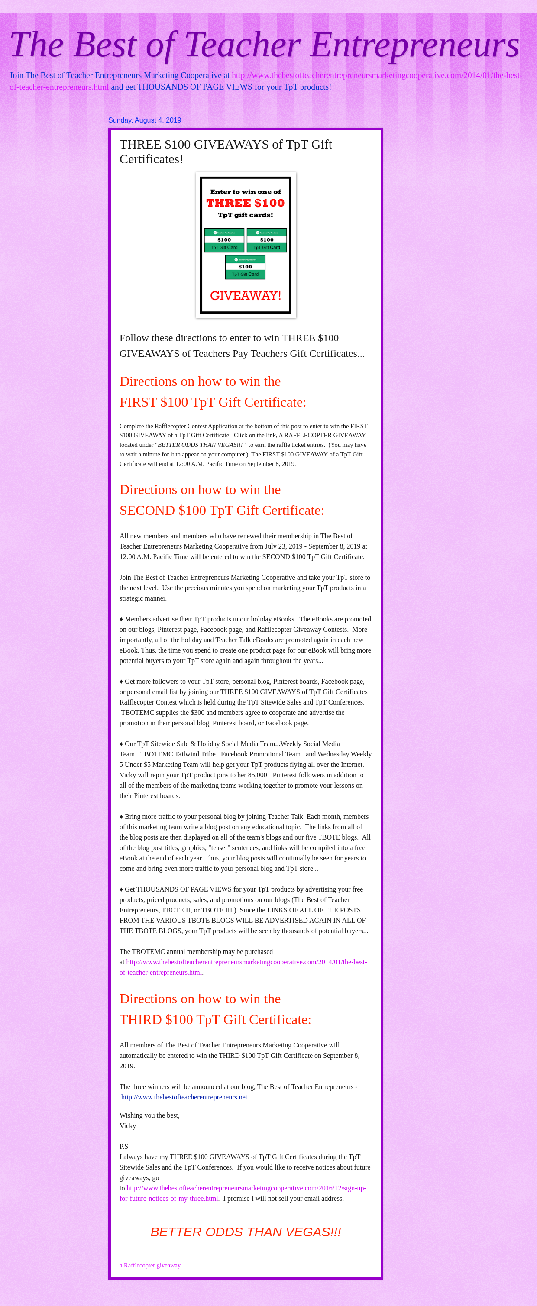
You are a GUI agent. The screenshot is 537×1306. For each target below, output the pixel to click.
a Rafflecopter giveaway (150, 1265)
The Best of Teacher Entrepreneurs (264, 43)
